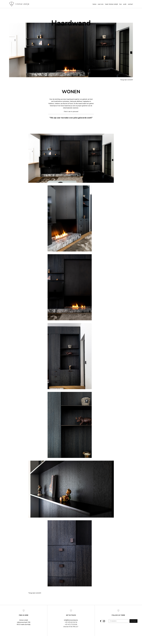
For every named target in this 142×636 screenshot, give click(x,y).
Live (120, 4)
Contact (130, 4)
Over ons (101, 4)
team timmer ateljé (111, 4)
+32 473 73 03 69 (71, 624)
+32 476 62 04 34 (71, 622)
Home (94, 4)
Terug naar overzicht (126, 80)
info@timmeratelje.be (71, 620)
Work (124, 4)
